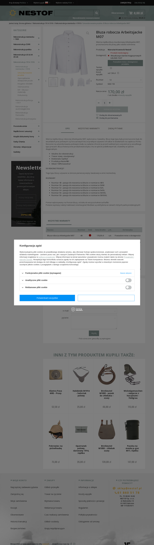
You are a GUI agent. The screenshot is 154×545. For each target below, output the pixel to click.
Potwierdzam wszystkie (106, 298)
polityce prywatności (47, 257)
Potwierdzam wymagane (48, 298)
